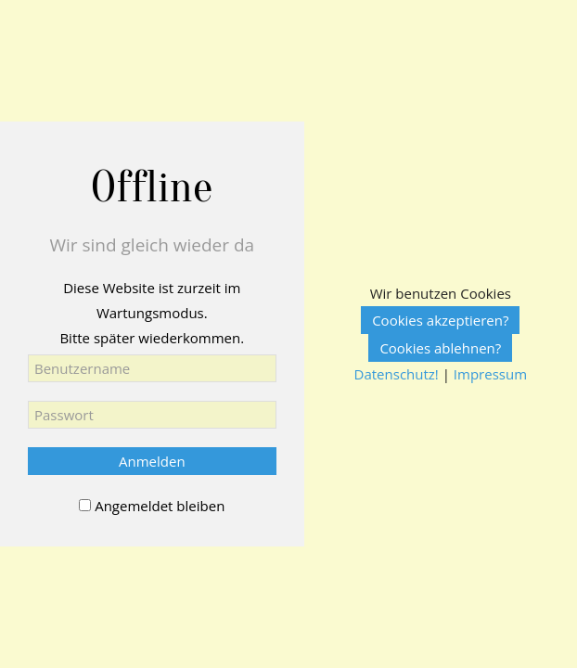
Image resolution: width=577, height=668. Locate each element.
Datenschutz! (396, 374)
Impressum (490, 374)
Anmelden (152, 461)
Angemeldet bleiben (159, 505)
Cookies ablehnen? (440, 348)
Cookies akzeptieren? (440, 320)
